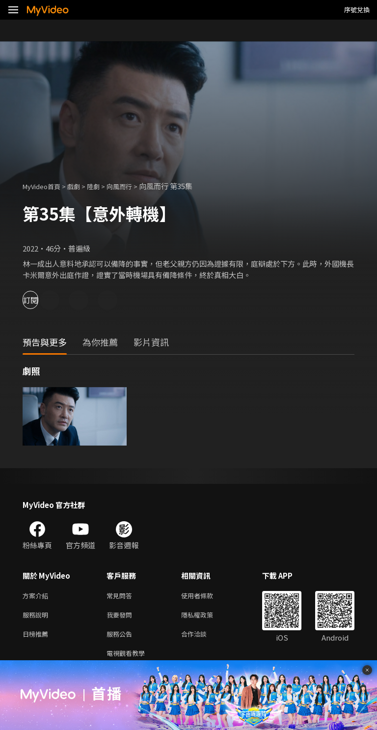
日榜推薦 (37, 637)
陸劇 (103, 186)
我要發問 (121, 617)
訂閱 (42, 300)
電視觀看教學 (129, 658)
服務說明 (37, 617)
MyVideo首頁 (45, 186)
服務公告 (121, 637)
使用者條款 (205, 596)
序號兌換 (357, 9)
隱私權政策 (205, 617)
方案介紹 (37, 596)
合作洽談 (201, 637)
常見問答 (121, 596)
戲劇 (81, 186)
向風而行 (132, 186)
